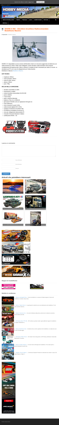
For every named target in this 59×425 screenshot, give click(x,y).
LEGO (30, 19)
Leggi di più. (31, 2)
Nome (19, 160)
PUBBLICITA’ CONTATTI (5, 5)
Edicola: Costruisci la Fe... (21, 313)
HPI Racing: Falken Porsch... (22, 336)
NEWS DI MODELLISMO (8, 19)
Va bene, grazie (40, 2)
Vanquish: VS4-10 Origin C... (21, 352)
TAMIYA (18, 19)
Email (19, 164)
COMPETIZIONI (38, 19)
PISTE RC (46, 19)
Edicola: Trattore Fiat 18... (21, 305)
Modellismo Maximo (12, 34)
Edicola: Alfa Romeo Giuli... (21, 328)
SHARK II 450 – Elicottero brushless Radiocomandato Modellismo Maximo (26, 30)
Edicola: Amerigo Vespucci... (21, 344)
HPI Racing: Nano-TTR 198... (22, 321)
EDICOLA (5, 23)
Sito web (17, 168)
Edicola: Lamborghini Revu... (21, 297)
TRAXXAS (24, 19)
